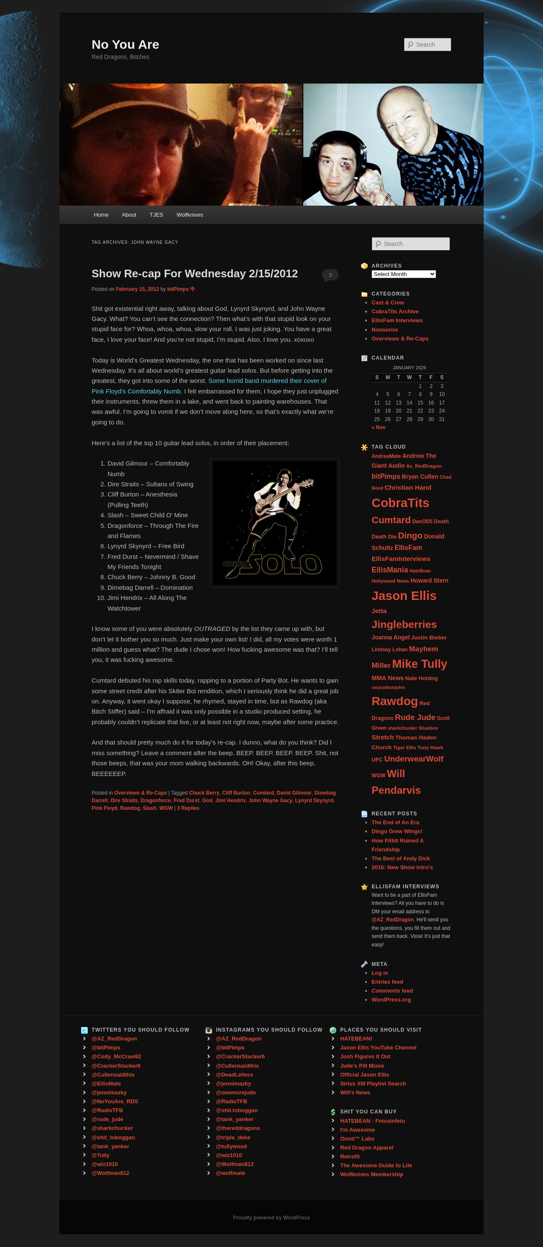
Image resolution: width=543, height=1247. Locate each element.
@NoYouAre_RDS (115, 1101)
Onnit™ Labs (357, 1138)
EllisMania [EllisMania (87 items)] (390, 570)
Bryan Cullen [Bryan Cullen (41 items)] (420, 476)
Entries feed (387, 982)
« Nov (379, 427)
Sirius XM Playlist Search (373, 1083)
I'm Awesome (357, 1130)
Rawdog (130, 808)
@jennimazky (109, 1092)
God (207, 800)
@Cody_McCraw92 (116, 1056)
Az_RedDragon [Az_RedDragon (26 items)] (424, 466)
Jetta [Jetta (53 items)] (379, 610)
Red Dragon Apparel (366, 1147)
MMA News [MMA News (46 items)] (388, 678)
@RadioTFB (107, 1110)
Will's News (355, 1092)
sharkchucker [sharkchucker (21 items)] (402, 728)
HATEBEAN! (356, 1038)
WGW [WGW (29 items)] (379, 775)
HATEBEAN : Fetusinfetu (372, 1121)
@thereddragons (238, 1128)
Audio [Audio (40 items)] (396, 466)
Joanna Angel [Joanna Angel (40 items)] (391, 637)
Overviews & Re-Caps (140, 793)
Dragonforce (155, 800)
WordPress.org (391, 999)
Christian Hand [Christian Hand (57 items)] (408, 487)
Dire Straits (124, 800)
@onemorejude (236, 1092)
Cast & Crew (388, 302)
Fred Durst (186, 800)
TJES (156, 215)
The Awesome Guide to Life (376, 1165)
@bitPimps (106, 1047)
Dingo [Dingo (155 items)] (410, 535)
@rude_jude (107, 1119)
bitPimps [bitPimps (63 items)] (386, 476)
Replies (188, 808)
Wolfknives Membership (371, 1174)
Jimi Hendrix (230, 800)
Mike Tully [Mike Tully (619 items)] (419, 663)
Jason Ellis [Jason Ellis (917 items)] (404, 596)
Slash (150, 808)
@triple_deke (233, 1137)
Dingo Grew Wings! (397, 831)
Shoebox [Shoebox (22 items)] (428, 728)
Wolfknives (189, 215)
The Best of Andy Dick (401, 858)
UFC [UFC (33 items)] (377, 759)
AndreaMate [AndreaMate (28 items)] (386, 456)
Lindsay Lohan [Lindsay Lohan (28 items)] (390, 650)
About (129, 215)
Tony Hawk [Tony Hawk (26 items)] (430, 747)
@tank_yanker (110, 1146)
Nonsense (385, 329)
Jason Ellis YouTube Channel (378, 1047)
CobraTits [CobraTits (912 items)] (400, 503)
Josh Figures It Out (365, 1056)
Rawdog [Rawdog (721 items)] (395, 701)
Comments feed (392, 991)
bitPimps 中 (181, 289)
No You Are (125, 44)
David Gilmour (294, 793)
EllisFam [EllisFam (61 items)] (408, 547)
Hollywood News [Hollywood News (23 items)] (390, 580)
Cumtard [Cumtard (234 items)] (391, 520)
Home (101, 215)
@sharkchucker (112, 1128)
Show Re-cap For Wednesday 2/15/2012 (195, 273)
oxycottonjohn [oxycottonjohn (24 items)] (388, 687)
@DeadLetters (234, 1074)
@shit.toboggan (237, 1110)
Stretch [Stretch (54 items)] (383, 737)
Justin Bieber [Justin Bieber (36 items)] (429, 637)
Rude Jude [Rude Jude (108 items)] (415, 717)
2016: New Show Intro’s (402, 867)
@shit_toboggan (113, 1137)
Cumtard (263, 793)
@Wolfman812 (110, 1173)
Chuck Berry (204, 793)
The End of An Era (395, 822)
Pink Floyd (105, 808)
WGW (166, 808)
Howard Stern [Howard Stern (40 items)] (430, 580)
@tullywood (231, 1146)
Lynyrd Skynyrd (314, 800)
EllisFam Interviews (397, 320)
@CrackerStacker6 (116, 1066)
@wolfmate (230, 1173)
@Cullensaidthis (113, 1074)
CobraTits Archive (395, 311)
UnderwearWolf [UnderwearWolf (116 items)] (413, 758)
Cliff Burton (236, 793)
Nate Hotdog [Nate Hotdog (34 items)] (421, 678)
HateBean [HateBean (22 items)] (420, 570)
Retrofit (350, 1156)
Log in (380, 973)
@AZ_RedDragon (114, 1038)
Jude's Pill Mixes (362, 1066)
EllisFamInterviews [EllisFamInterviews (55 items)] (401, 558)
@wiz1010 (105, 1164)
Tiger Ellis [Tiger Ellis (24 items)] (404, 747)
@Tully (100, 1155)
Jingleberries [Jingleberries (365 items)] (404, 624)
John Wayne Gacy (270, 800)
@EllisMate (106, 1083)
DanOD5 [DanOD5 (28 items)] (422, 521)
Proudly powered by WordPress (271, 1218)
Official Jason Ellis (364, 1074)
